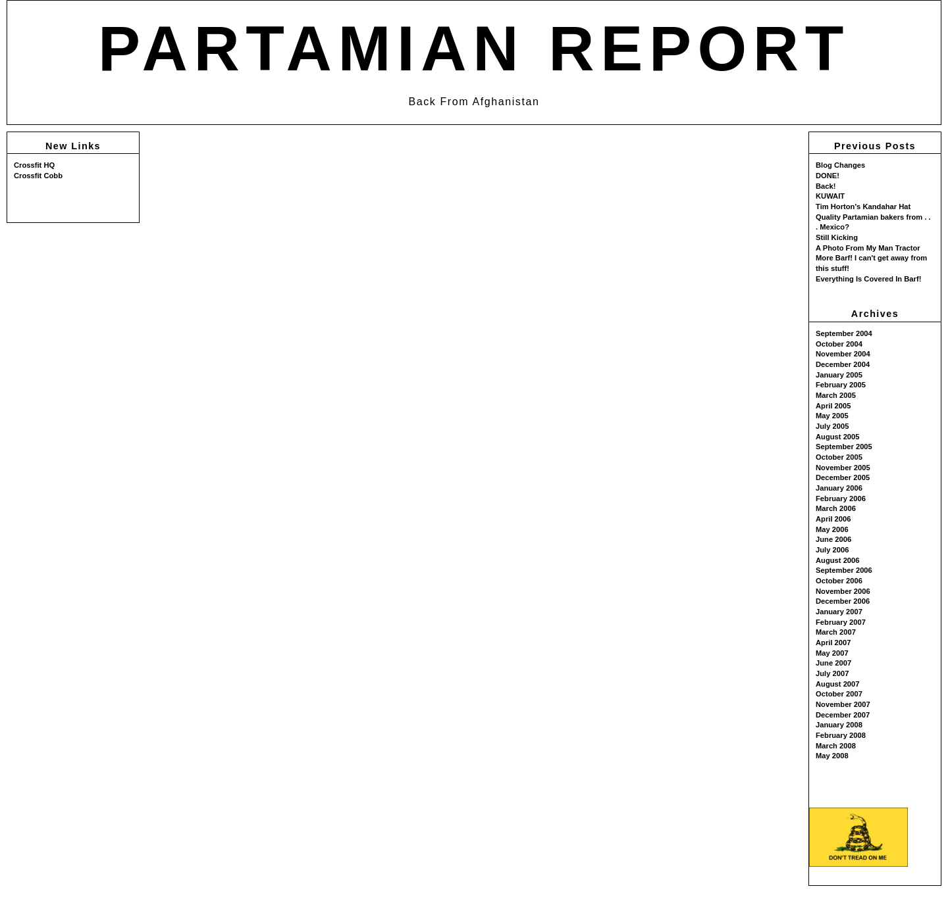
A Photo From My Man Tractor (868, 248)
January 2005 (839, 375)
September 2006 (844, 570)
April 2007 (833, 642)
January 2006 (839, 488)
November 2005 (843, 468)
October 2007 (839, 694)
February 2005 (841, 385)
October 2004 (839, 344)
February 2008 (841, 735)
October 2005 (839, 457)
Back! (825, 186)
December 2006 (843, 601)
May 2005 (832, 416)
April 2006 (833, 519)
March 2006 (836, 508)
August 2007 (838, 684)
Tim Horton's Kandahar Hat (863, 206)
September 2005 (844, 446)
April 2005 (833, 406)
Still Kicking (837, 237)
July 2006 (832, 550)
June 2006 (833, 539)
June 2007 (833, 663)
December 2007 (843, 715)
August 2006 (838, 560)
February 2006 (841, 498)
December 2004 (843, 364)
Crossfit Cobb (38, 176)
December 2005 (843, 477)
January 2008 (839, 725)
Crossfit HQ (34, 165)
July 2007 (832, 673)
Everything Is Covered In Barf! (868, 279)
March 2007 (836, 632)
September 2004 (844, 333)
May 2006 (832, 529)
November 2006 (843, 591)
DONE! (827, 176)
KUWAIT (830, 196)
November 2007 (843, 704)
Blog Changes (840, 165)
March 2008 (836, 746)
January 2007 (839, 612)
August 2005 (838, 437)
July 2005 (832, 426)
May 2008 (832, 756)
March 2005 (836, 395)
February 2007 (841, 622)
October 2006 (839, 581)
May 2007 (832, 653)
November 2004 (843, 354)
